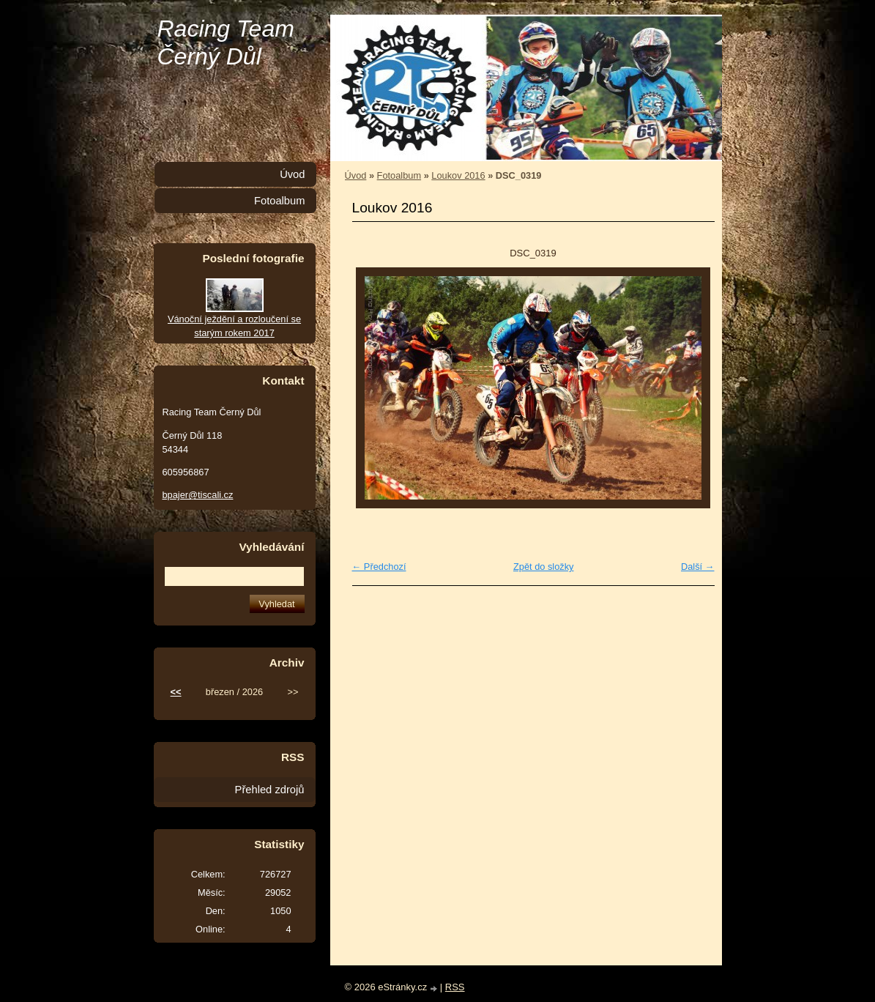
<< (176, 691)
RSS (455, 986)
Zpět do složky (543, 566)
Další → (698, 566)
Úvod (356, 175)
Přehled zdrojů (270, 789)
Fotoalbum (399, 175)
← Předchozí (379, 566)
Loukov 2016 (458, 175)
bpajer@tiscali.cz (198, 494)
